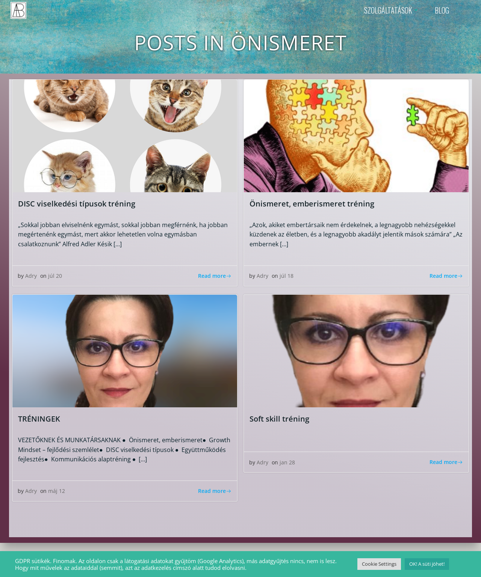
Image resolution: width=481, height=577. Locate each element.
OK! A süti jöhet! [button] (427, 563)
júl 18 (287, 277)
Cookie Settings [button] (379, 563)
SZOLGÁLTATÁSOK (391, 9)
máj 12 (56, 492)
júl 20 (55, 277)
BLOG (441, 9)
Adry (31, 277)
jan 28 (287, 463)
